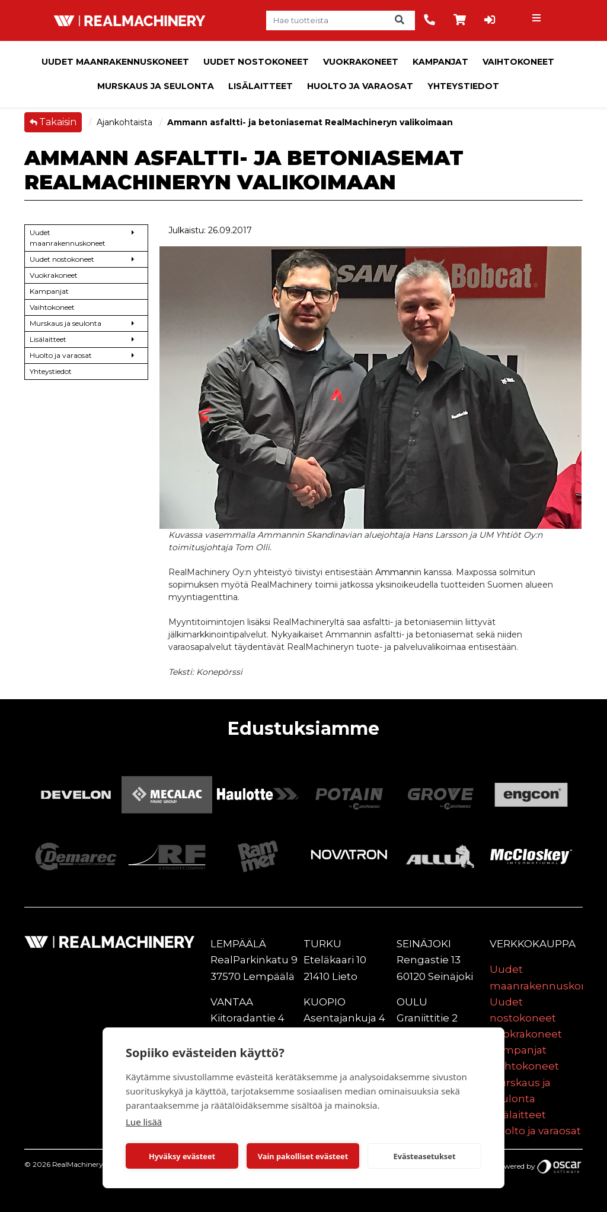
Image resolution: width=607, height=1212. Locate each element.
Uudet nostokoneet (256, 61)
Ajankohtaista (126, 122)
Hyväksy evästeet (182, 1156)
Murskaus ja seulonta (155, 86)
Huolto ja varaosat (360, 86)
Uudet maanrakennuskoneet (115, 61)
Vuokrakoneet (360, 61)
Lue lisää (144, 1122)
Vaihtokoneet (518, 61)
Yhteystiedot (463, 86)
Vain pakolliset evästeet (303, 1156)
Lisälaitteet (260, 86)
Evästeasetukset (425, 1156)
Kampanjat (440, 61)
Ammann (394, 572)
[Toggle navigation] (537, 21)
